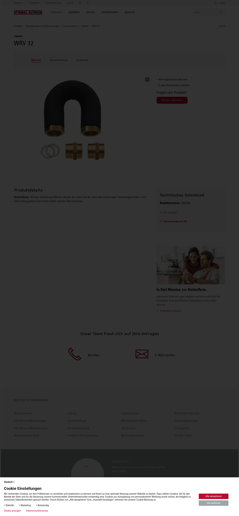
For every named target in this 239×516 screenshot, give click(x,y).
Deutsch (9, 482)
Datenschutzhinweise (37, 510)
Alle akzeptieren (214, 496)
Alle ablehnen (214, 503)
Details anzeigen (12, 510)
